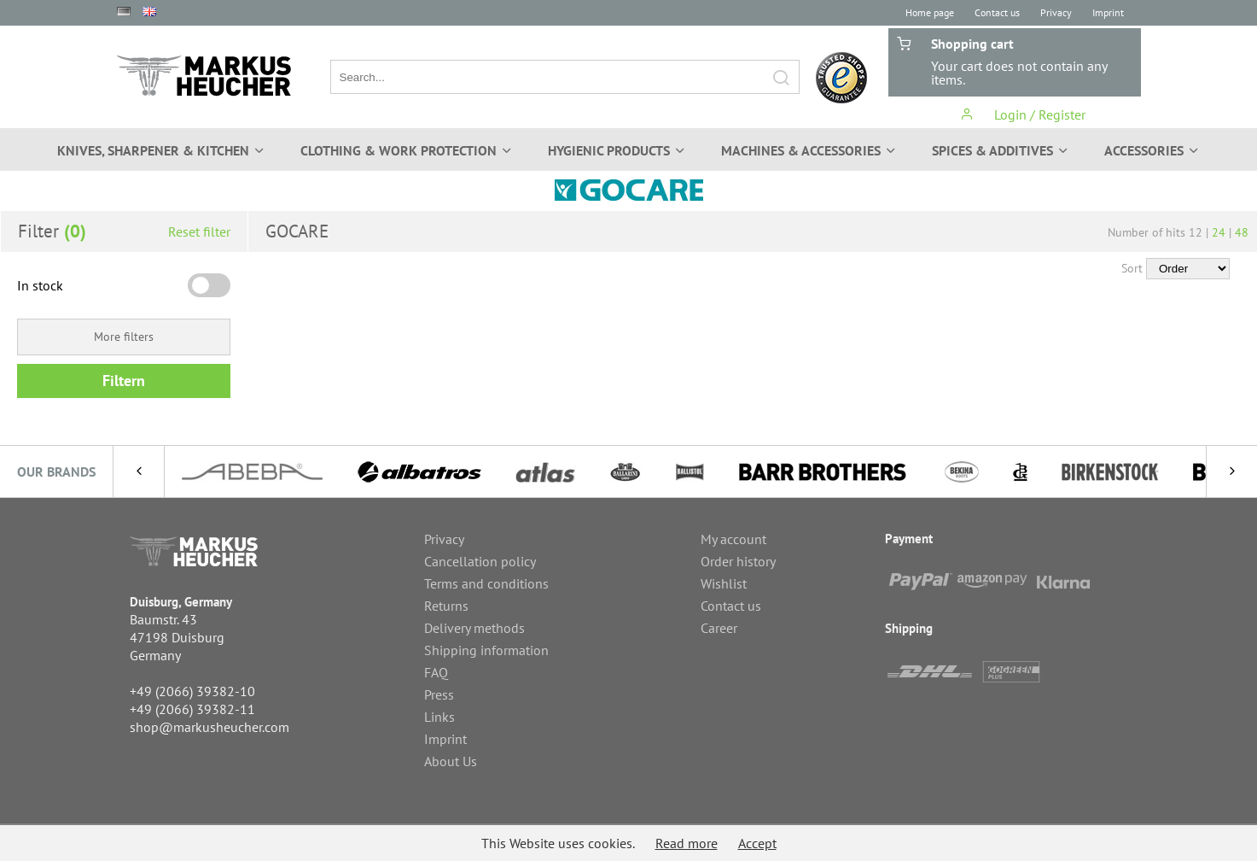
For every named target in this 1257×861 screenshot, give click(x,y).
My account (733, 539)
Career (719, 628)
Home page (929, 12)
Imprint (1108, 12)
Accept (757, 843)
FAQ (436, 672)
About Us (450, 761)
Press (439, 694)
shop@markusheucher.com (209, 726)
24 (1218, 232)
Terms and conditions (486, 583)
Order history (738, 561)
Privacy (1056, 12)
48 (1241, 232)
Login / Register (1022, 114)
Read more (686, 843)
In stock (40, 285)
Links (439, 716)
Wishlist (724, 583)
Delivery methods (474, 628)
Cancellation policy (480, 561)
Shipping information (486, 650)
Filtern (123, 380)
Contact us (997, 12)
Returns (446, 605)
